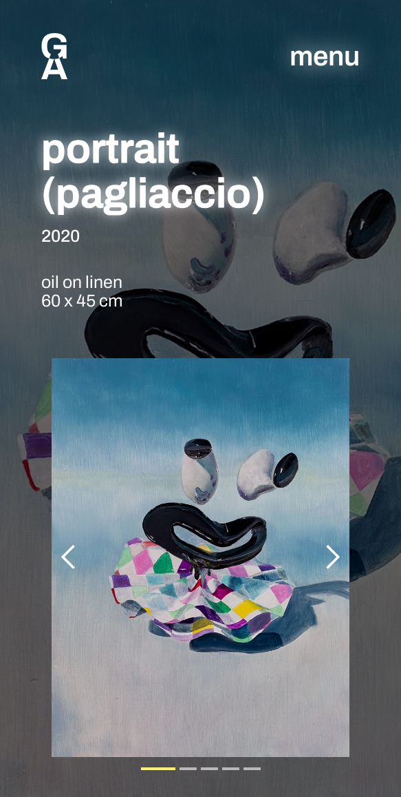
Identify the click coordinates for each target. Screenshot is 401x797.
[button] (68, 557)
